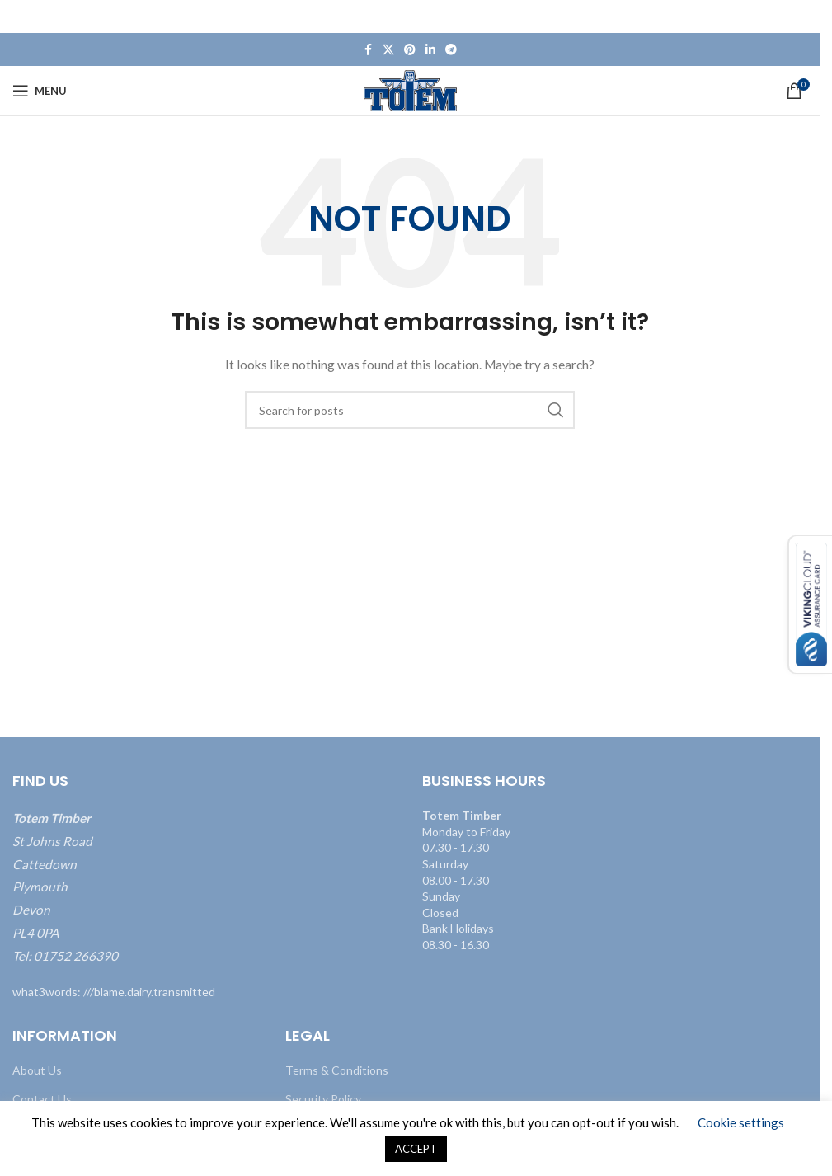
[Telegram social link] (451, 50)
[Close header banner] (799, 16)
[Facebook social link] (368, 50)
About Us (37, 1070)
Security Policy (323, 1099)
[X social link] (388, 50)
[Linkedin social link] (430, 50)
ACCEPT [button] (416, 1148)
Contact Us (42, 1099)
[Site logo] (410, 89)
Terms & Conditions (336, 1070)
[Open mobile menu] (39, 90)
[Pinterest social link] (410, 50)
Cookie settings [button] (741, 1122)
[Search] (410, 410)
